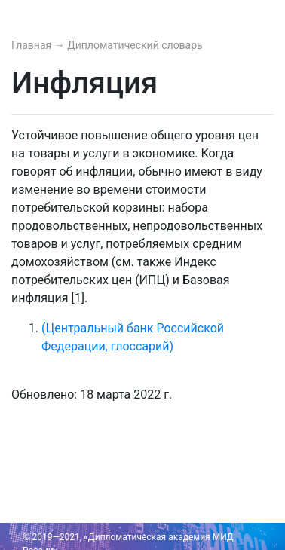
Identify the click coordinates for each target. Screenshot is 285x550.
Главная (32, 45)
